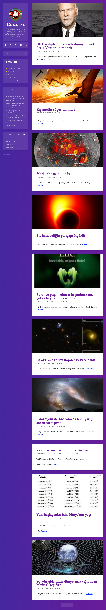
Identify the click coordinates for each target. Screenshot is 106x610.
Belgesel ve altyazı (15, 69)
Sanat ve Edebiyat (15, 80)
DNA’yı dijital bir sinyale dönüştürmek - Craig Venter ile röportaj (66, 46)
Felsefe (11, 77)
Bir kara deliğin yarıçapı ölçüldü (60, 235)
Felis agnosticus (16, 17)
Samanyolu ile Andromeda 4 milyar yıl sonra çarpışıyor (65, 421)
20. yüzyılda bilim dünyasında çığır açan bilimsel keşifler (66, 583)
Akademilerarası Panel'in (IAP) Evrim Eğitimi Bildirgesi (15, 104)
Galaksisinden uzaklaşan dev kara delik (65, 360)
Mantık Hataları (10, 125)
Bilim (11, 71)
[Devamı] (46, 59)
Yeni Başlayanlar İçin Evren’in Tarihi (64, 450)
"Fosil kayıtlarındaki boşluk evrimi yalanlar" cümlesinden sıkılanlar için (15, 98)
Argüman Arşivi (10, 108)
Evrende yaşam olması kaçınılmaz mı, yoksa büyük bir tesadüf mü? (64, 296)
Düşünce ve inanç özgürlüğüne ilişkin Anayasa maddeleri (16, 116)
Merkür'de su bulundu (53, 173)
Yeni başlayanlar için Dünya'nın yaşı (63, 514)
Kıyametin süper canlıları (55, 109)
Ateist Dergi (9, 147)
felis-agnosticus (51, 51)
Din (10, 74)
